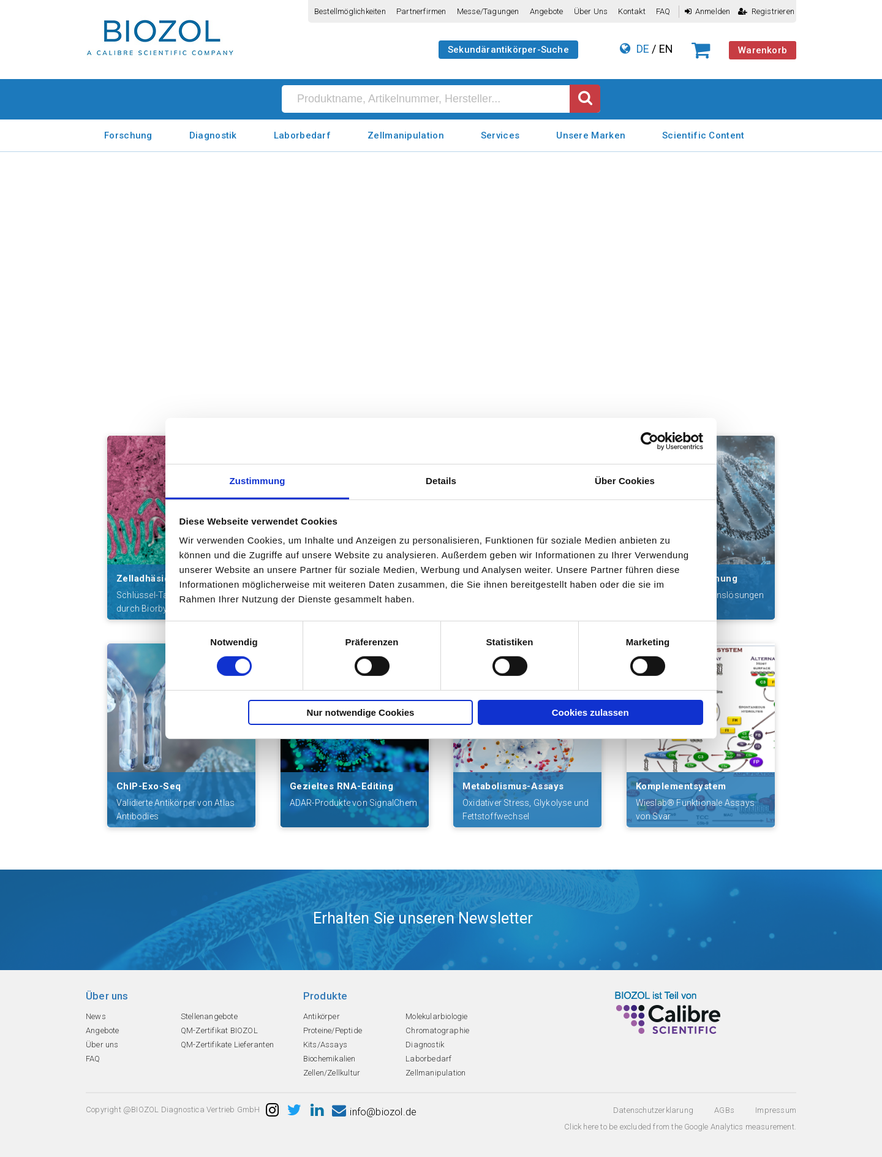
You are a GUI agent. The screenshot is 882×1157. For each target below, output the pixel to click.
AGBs (724, 1110)
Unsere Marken (590, 135)
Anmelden (708, 11)
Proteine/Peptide (332, 1030)
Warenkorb (762, 50)
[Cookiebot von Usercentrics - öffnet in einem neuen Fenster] (649, 440)
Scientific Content (703, 135)
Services (500, 135)
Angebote (547, 11)
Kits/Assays (325, 1044)
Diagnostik (213, 135)
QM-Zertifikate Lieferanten (227, 1044)
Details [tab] (441, 481)
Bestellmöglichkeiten (350, 11)
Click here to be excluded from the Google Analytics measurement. (680, 1126)
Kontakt (631, 11)
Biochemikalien (329, 1058)
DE (642, 48)
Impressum (775, 1110)
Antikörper (321, 1016)
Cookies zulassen (590, 712)
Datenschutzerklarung (653, 1110)
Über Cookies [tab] (625, 481)
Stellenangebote (209, 1016)
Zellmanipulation (406, 135)
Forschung (128, 135)
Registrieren (766, 11)
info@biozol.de (374, 1112)
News (96, 1016)
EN (666, 48)
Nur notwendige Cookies (361, 712)
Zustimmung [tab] (257, 481)
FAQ (663, 11)
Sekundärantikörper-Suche (508, 49)
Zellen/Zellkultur (331, 1072)
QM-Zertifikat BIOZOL (219, 1030)
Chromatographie (437, 1030)
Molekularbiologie (436, 1016)
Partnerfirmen (421, 11)
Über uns (591, 11)
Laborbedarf (302, 135)
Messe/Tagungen (488, 11)
